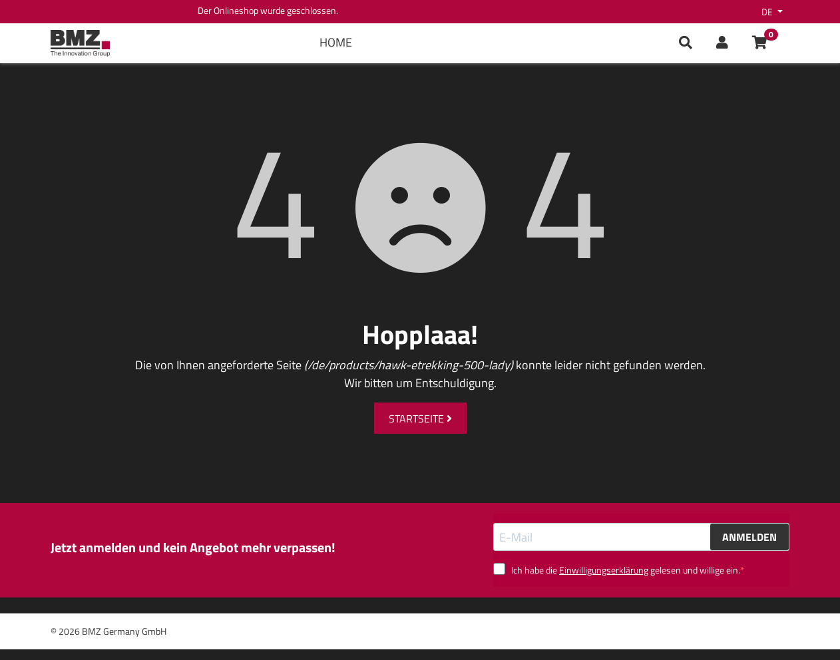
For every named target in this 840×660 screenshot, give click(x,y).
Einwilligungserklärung (603, 570)
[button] (722, 43)
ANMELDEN (749, 537)
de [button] (768, 12)
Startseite (420, 418)
